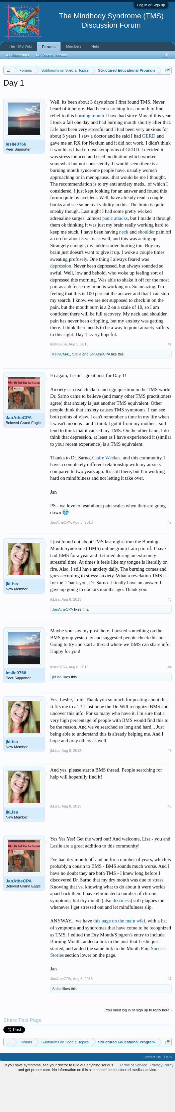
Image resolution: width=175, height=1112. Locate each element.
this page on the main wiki (119, 955)
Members (73, 46)
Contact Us (152, 1092)
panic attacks (115, 253)
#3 (170, 634)
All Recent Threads (51, 55)
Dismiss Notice (166, 85)
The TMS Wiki (20, 46)
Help (95, 46)
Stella (76, 389)
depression (60, 300)
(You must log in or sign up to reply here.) (138, 1045)
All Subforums (17, 55)
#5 (170, 785)
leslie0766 (16, 178)
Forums (49, 47)
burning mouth (89, 150)
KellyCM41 (61, 389)
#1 (170, 379)
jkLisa (12, 618)
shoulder (146, 266)
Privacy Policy (162, 1100)
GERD (149, 171)
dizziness (121, 935)
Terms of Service (133, 1100)
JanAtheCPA (99, 389)
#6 (170, 841)
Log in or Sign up (151, 5)
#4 (170, 702)
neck (123, 266)
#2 (170, 557)
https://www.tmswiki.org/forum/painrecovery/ (64, 101)
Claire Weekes (106, 492)
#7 (170, 1013)
